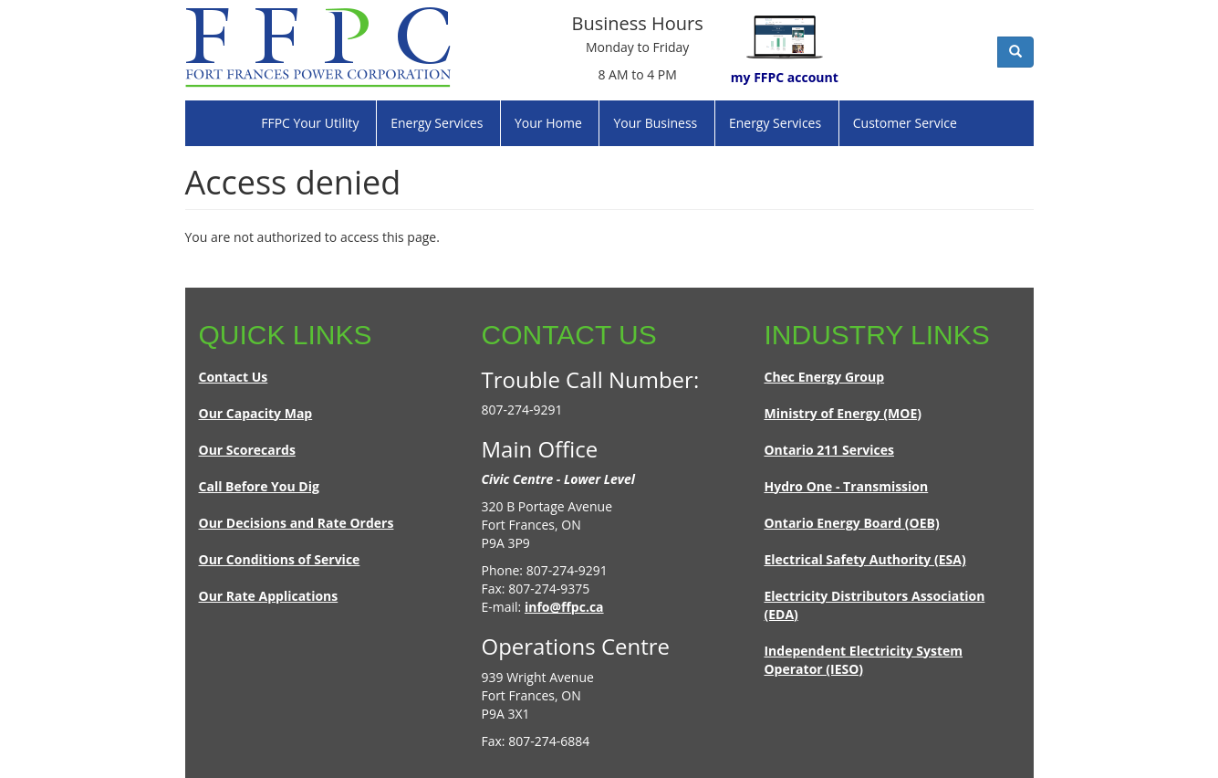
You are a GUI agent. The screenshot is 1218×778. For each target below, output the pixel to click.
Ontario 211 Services (828, 449)
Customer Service (905, 122)
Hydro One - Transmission (846, 486)
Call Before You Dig (259, 486)
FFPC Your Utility (310, 122)
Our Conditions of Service (279, 559)
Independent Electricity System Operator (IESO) (863, 660)
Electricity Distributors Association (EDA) (874, 605)
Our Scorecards (247, 449)
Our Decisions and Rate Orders (296, 522)
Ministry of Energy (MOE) (842, 413)
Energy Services (436, 122)
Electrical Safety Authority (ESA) (864, 559)
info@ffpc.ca (564, 606)
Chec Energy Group (824, 376)
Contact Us (233, 376)
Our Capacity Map (256, 413)
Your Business (655, 122)
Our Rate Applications (268, 596)
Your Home (548, 122)
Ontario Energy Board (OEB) (851, 522)
